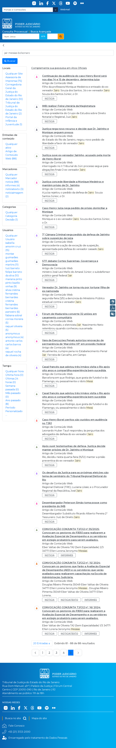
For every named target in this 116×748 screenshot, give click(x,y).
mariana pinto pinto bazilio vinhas (13, 283)
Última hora (14, 375)
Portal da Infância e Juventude (13, 121)
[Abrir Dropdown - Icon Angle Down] (55, 9)
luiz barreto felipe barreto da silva (13, 272)
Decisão (11, 219)
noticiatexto (14, 189)
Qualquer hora (14, 371)
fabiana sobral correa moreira (14, 319)
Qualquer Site (14, 73)
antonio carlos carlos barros (13, 344)
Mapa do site (39, 718)
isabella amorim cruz (13, 246)
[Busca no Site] (58, 53)
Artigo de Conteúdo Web (11, 155)
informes (12, 185)
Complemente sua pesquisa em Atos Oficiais (59, 68)
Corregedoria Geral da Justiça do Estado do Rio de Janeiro (14, 91)
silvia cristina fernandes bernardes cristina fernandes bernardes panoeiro (12, 301)
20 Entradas (42, 643)
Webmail (65, 9)
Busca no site (16, 718)
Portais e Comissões (15, 9)
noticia (12, 181)
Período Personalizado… (14, 411)
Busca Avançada (41, 31)
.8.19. (43, 36)
